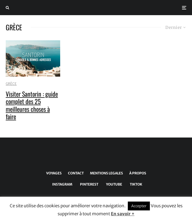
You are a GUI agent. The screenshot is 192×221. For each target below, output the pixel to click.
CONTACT (76, 173)
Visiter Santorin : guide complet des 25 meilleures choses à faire (32, 105)
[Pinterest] (88, 184)
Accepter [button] (138, 206)
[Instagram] (61, 184)
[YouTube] (113, 184)
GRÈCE (11, 83)
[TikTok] (135, 184)
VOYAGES (54, 173)
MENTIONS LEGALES (106, 173)
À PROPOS (137, 173)
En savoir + (122, 213)
